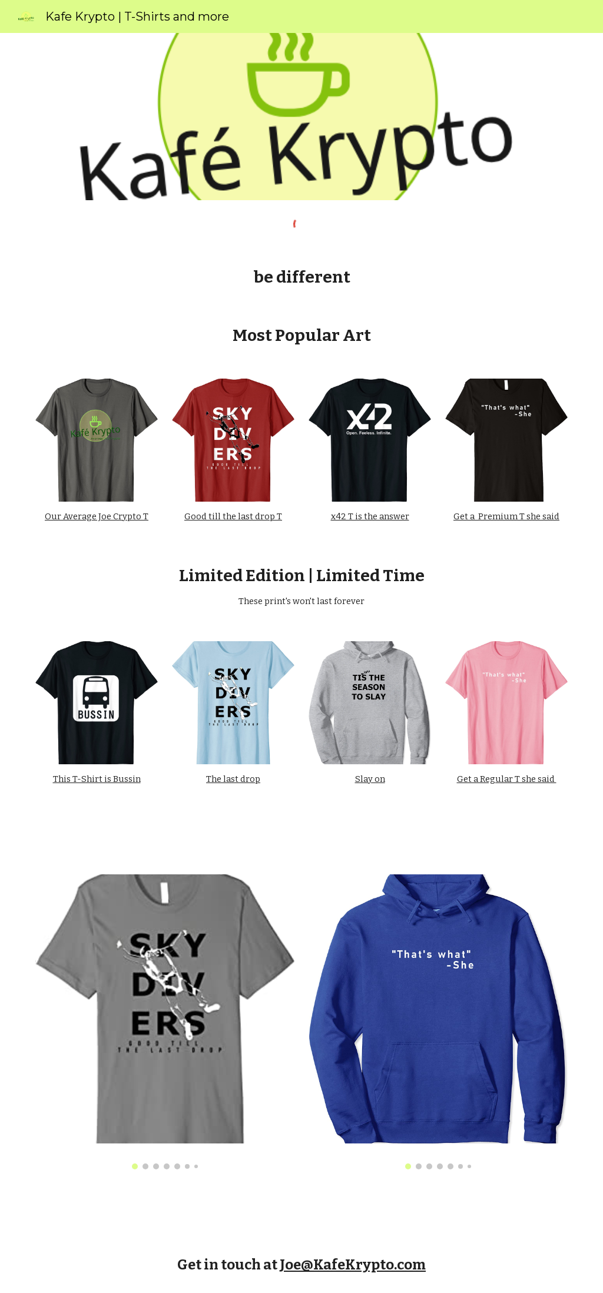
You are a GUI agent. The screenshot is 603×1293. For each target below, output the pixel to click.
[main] (301, 277)
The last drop (233, 779)
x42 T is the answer (370, 516)
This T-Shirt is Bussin (97, 779)
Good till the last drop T (233, 516)
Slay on (370, 779)
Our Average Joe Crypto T (96, 516)
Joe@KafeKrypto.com (353, 1264)
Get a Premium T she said (506, 516)
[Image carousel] (165, 1021)
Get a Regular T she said (506, 779)
